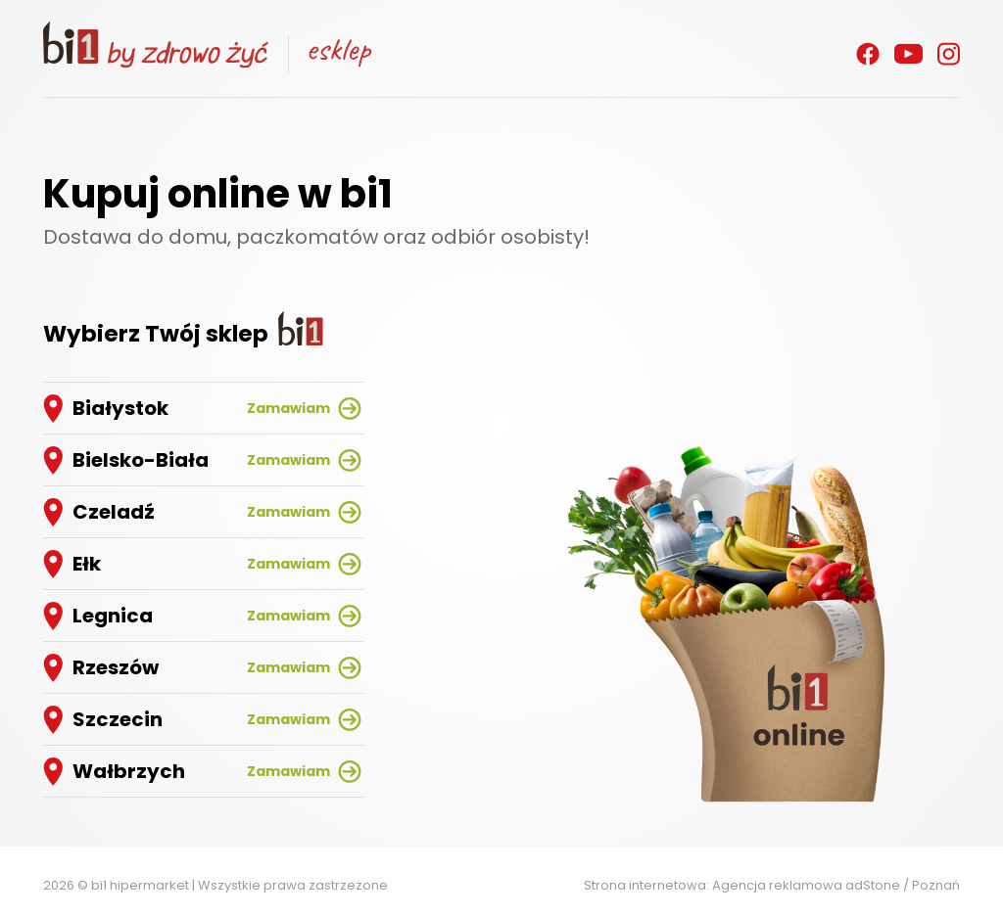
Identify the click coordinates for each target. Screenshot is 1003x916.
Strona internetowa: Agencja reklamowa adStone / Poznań (772, 885)
